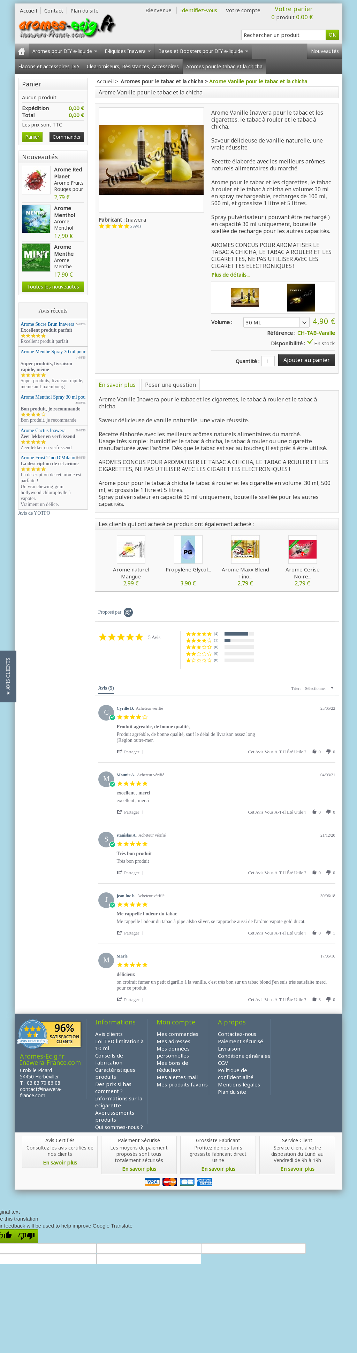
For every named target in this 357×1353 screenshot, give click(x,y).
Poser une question (170, 385)
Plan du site (232, 1091)
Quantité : (247, 361)
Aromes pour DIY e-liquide (64, 51)
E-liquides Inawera (128, 51)
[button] (131, 751)
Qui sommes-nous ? (119, 1126)
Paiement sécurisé (240, 1041)
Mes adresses (173, 1041)
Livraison (229, 1048)
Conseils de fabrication (109, 1059)
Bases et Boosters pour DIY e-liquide (203, 51)
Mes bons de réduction (172, 1066)
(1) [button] (216, 640)
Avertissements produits (114, 1116)
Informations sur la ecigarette (118, 1102)
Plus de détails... (230, 274)
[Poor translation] (26, 1236)
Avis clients (109, 1033)
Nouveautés (325, 51)
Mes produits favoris (182, 1084)
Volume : (221, 321)
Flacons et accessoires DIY (48, 66)
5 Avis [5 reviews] (136, 226)
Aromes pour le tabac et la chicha (224, 66)
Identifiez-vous (198, 10)
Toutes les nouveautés (53, 286)
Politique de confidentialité (235, 1074)
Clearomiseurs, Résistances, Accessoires (133, 66)
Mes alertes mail (177, 1077)
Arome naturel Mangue (131, 573)
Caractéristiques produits (115, 1073)
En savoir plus (117, 385)
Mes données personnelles (173, 1052)
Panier (33, 84)
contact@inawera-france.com (41, 1092)
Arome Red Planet (68, 173)
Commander (67, 136)
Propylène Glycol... (188, 569)
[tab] (106, 689)
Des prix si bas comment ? (113, 1087)
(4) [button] (216, 633)
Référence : (281, 332)
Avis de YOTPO (34, 513)
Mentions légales (239, 1084)
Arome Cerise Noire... (303, 573)
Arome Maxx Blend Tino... (245, 573)
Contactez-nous (237, 1033)
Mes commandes (177, 1033)
